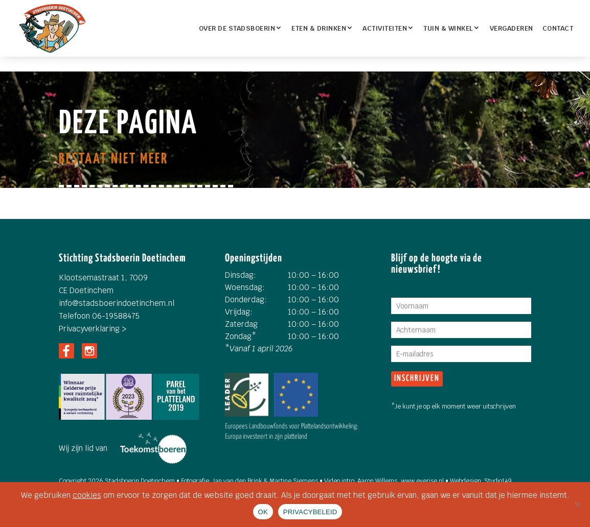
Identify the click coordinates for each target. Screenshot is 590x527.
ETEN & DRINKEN (318, 28)
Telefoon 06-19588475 (99, 316)
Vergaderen (511, 28)
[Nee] (577, 504)
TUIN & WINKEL (448, 28)
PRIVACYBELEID (310, 512)
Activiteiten (384, 28)
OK (263, 512)
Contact (558, 28)
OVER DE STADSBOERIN (237, 28)
